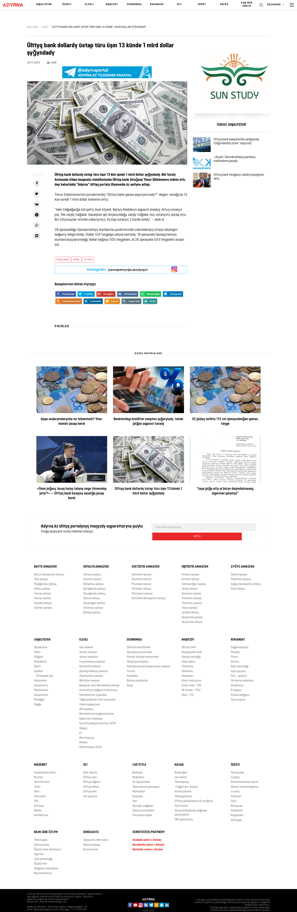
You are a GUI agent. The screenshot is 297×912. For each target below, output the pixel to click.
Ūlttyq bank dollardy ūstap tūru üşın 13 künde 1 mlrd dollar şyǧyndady (148, 491)
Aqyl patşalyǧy (43, 849)
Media (37, 801)
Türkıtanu (187, 657)
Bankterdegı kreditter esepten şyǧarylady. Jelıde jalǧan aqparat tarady (148, 421)
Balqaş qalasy (92, 603)
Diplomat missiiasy (90, 709)
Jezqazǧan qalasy (94, 593)
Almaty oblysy (190, 570)
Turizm (131, 662)
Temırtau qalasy (93, 598)
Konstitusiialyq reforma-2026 (97, 714)
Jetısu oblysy (189, 579)
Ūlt (179, 4)
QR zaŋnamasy (184, 810)
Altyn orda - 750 (191, 676)
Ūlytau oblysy (91, 589)
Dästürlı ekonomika (139, 638)
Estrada (39, 796)
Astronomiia (41, 835)
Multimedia (41, 681)
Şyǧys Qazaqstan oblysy (246, 574)
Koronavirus (90, 840)
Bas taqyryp (86, 728)
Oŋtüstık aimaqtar (195, 557)
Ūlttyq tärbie (91, 777)
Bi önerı (38, 768)
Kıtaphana (237, 676)
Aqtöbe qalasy (43, 598)
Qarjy (45, 27)
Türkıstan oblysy (192, 589)
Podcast (236, 787)
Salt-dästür (90, 763)
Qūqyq (83, 719)
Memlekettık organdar (93, 685)
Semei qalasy (239, 565)
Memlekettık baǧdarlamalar (96, 704)
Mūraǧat (39, 690)
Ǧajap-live (40, 854)
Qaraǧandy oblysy (94, 584)
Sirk (36, 792)
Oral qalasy (41, 570)
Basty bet (32, 27)
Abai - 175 (187, 685)
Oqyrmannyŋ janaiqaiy (145, 777)
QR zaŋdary (86, 700)
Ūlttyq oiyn (90, 768)
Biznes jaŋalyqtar (137, 671)
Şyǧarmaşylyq (239, 638)
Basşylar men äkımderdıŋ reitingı (99, 676)
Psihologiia (40, 830)
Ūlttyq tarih (189, 638)
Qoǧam (38, 647)
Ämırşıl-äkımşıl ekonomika (143, 647)
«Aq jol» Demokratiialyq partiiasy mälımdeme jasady (239, 165)
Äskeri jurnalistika (143, 801)
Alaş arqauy (238, 690)
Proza (234, 647)
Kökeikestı (40, 652)
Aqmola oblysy (92, 570)
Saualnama (41, 685)
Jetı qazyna (90, 787)
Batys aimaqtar (45, 557)
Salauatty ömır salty (95, 830)
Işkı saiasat (86, 638)
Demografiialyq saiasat (93, 662)
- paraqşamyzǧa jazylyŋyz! (117, 269)
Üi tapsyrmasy (141, 773)
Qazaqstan (40, 638)
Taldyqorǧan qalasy (194, 574)
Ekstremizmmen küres (244, 773)
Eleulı (89, 4)
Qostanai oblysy (141, 570)
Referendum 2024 (90, 738)
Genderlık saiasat (90, 657)
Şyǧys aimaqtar (242, 557)
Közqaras (236, 796)
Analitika (132, 666)
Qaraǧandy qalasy (94, 579)
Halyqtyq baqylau (137, 652)
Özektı (67, 4)
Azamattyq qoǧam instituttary (98, 681)
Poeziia (235, 643)
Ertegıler (236, 681)
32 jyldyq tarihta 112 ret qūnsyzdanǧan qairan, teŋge (225, 421)
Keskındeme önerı (45, 763)
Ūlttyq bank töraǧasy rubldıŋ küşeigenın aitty (243, 187)
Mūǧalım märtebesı (46, 859)
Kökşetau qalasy (93, 574)
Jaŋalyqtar (44, 4)
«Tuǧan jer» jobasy (186, 777)
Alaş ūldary (188, 652)
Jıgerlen (39, 845)
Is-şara (235, 782)
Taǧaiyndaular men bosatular (97, 690)
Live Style (139, 755)
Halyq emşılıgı (91, 835)
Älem (37, 643)
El (80, 723)
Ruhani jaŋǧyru (240, 685)
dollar (76, 259)
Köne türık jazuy (191, 671)
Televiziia (39, 787)
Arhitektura (41, 806)
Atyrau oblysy (42, 584)
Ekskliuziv (237, 801)
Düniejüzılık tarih (192, 643)
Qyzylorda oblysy (192, 613)
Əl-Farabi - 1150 (191, 681)
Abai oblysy (238, 579)
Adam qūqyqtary (89, 695)
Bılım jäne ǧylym (46, 823)
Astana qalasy (92, 565)
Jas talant (181, 768)
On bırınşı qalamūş (242, 671)
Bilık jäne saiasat (89, 671)
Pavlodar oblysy (141, 579)
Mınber (83, 733)
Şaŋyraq (137, 787)
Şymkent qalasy (191, 584)
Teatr (37, 777)
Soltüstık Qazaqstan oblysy (148, 589)
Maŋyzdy (112, 4)
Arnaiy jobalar (183, 782)
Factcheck (181, 796)
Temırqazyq (182, 773)
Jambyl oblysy (190, 603)
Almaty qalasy (190, 565)
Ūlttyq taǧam (91, 773)
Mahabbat (138, 782)
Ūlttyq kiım (89, 782)
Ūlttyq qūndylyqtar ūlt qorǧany (194, 792)
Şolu (233, 792)
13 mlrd (88, 259)
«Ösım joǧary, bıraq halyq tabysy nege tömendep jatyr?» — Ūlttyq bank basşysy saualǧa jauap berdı (72, 493)
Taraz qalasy (189, 598)
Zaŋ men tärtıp (246, 4)
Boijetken (138, 768)
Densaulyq (237, 763)
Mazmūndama (43, 864)
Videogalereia (183, 787)
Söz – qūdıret (239, 666)
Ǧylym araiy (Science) (47, 840)
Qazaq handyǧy (191, 647)
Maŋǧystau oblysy (45, 574)
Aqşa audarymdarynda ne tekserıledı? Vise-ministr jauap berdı (72, 421)
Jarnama (34, 905)
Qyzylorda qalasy (192, 608)
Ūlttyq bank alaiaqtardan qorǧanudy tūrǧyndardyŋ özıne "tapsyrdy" (241, 143)
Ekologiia (236, 810)
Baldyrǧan (181, 763)
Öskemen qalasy (241, 570)
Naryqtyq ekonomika (139, 643)
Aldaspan (187, 666)
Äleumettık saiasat (91, 666)
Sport (202, 4)
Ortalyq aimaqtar (96, 557)
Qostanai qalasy (142, 565)
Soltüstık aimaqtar (145, 557)
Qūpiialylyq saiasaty (55, 905)
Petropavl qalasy (142, 584)
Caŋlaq (235, 768)
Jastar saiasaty (88, 647)
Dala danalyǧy (240, 657)
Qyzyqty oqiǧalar (142, 796)
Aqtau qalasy (42, 579)
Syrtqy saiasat (88, 643)
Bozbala (137, 763)
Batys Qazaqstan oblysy (49, 565)
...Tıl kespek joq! (43, 666)
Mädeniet (40, 755)
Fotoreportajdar (142, 806)
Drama (235, 652)
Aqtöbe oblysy (43, 593)
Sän (134, 792)
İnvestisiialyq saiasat (92, 652)
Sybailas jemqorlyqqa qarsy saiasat (148, 657)
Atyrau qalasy (42, 589)
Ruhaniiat (157, 4)
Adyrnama (40, 671)
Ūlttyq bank (62, 259)
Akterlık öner (42, 773)
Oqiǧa (224, 4)
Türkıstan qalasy (192, 593)
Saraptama (41, 676)
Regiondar (237, 806)
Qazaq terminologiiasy (244, 777)
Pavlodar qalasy (141, 574)
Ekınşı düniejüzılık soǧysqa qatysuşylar (191, 803)
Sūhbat (38, 662)
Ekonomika (134, 4)
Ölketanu (187, 662)
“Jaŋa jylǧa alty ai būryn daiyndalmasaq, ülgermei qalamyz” (225, 491)
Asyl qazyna (238, 662)
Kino (36, 782)
